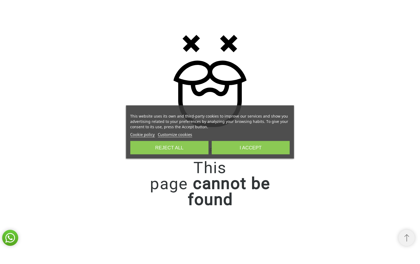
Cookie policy (142, 134)
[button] (10, 238)
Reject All (169, 147)
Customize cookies (175, 134)
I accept (251, 147)
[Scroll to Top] (407, 238)
